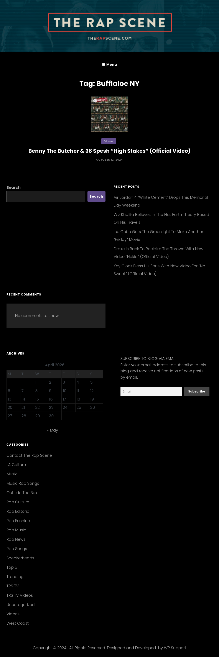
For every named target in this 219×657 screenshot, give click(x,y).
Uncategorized (21, 604)
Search (14, 187)
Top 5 (12, 567)
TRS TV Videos (20, 595)
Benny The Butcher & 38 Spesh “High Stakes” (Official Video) (109, 150)
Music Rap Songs (23, 483)
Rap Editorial (18, 511)
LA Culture (16, 464)
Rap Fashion (18, 520)
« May (52, 430)
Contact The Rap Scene (29, 455)
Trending (15, 576)
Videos (108, 141)
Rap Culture (18, 502)
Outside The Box (22, 492)
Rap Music (16, 530)
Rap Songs (17, 548)
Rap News (16, 539)
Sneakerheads (20, 558)
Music (12, 474)
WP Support (175, 647)
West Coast (18, 623)
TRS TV (13, 586)
